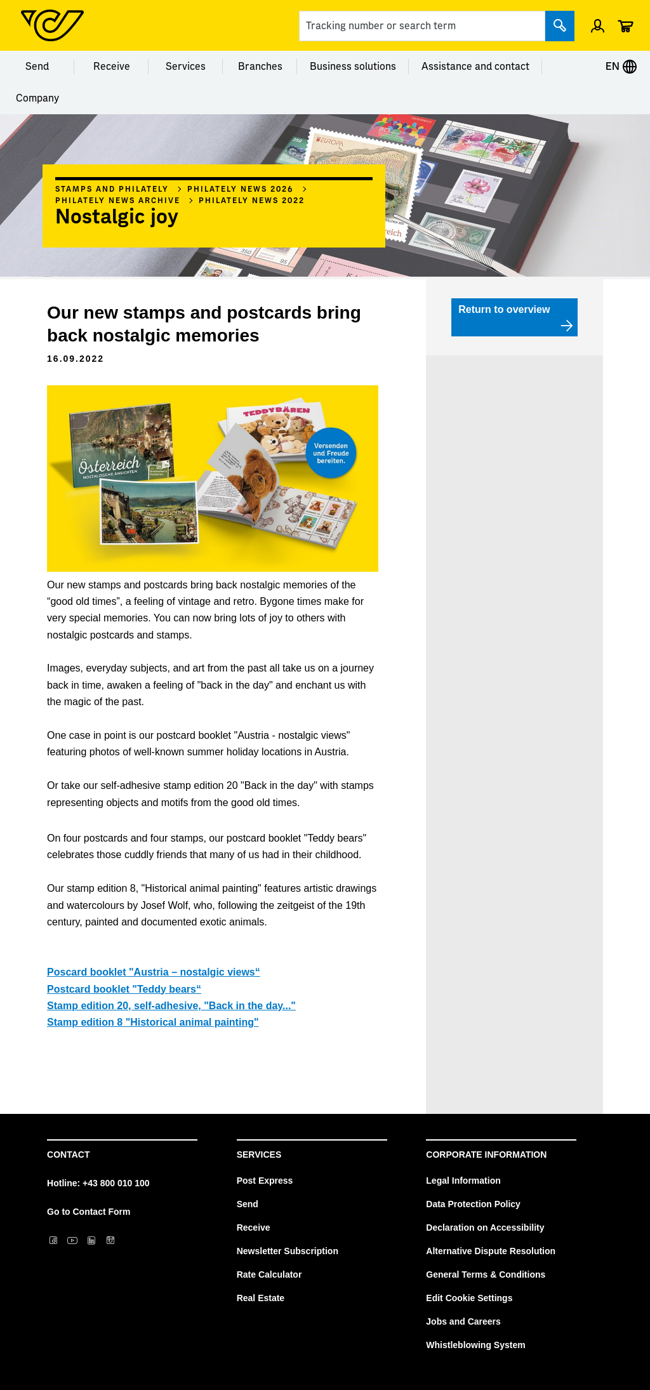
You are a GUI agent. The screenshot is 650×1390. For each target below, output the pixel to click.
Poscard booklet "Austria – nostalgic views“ (153, 972)
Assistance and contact (475, 67)
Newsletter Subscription (287, 1251)
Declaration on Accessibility (485, 1227)
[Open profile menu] (598, 25)
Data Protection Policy (473, 1204)
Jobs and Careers (463, 1321)
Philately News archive (117, 200)
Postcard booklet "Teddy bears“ (124, 989)
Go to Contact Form (88, 1212)
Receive (111, 67)
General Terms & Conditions (485, 1274)
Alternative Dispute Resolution (490, 1251)
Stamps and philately (112, 189)
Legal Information (463, 1180)
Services (186, 67)
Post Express (265, 1180)
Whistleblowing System (475, 1345)
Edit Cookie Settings (469, 1298)
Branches (260, 67)
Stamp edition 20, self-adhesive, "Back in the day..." (171, 1005)
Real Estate (260, 1298)
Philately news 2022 (252, 200)
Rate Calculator (269, 1274)
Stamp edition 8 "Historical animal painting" (152, 1022)
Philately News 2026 (240, 189)
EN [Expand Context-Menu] (621, 66)
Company (37, 98)
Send (37, 67)
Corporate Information (486, 1154)
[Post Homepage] (52, 25)
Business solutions (353, 67)
